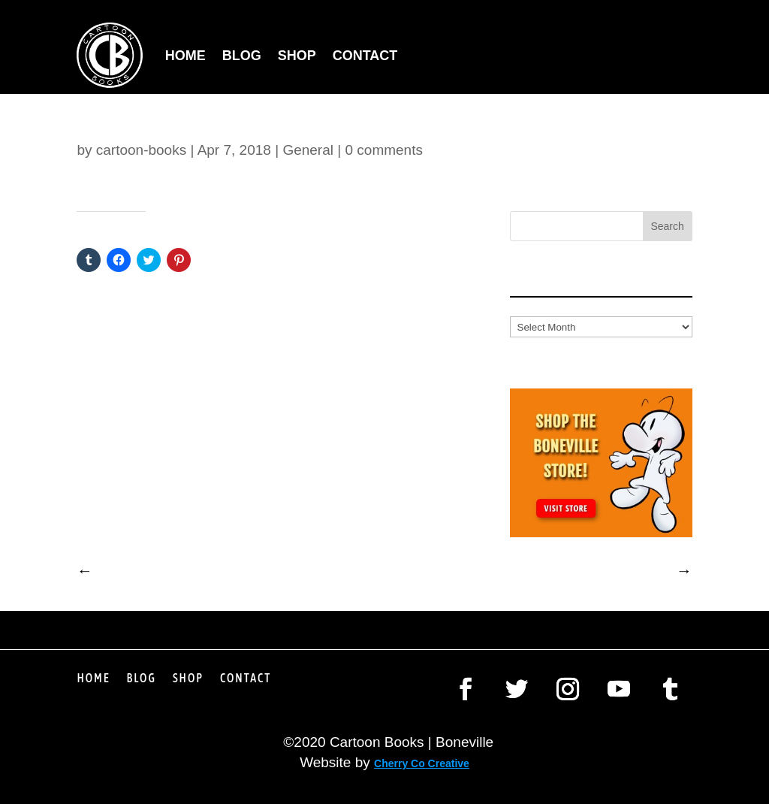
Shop (297, 55)
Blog (241, 55)
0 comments (383, 150)
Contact (365, 55)
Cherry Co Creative (421, 763)
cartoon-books (141, 150)
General (307, 150)
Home (185, 55)
